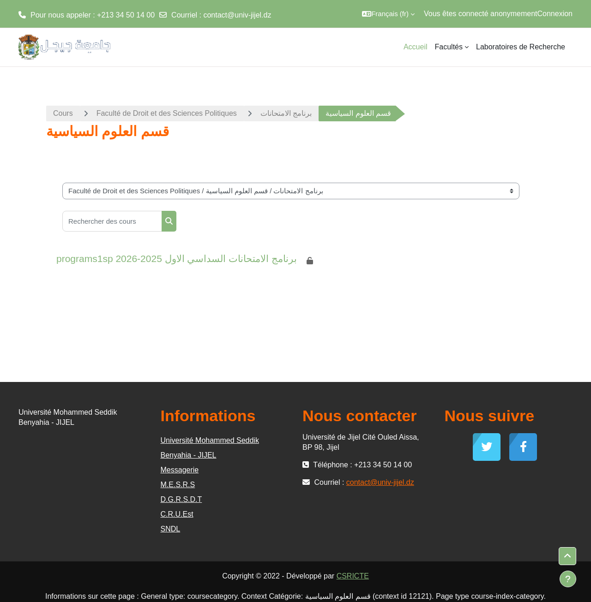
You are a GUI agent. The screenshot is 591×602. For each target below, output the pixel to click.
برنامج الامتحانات (286, 113)
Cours (63, 113)
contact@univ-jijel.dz (237, 15)
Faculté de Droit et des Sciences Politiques (166, 113)
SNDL (171, 529)
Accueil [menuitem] (416, 47)
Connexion (555, 14)
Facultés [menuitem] (449, 47)
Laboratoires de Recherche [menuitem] (520, 47)
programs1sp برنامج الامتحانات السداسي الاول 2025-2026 (176, 258)
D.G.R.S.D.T (181, 499)
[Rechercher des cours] (112, 221)
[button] (388, 14)
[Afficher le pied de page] (568, 579)
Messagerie (180, 470)
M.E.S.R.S (178, 485)
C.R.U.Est (177, 514)
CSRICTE (353, 576)
